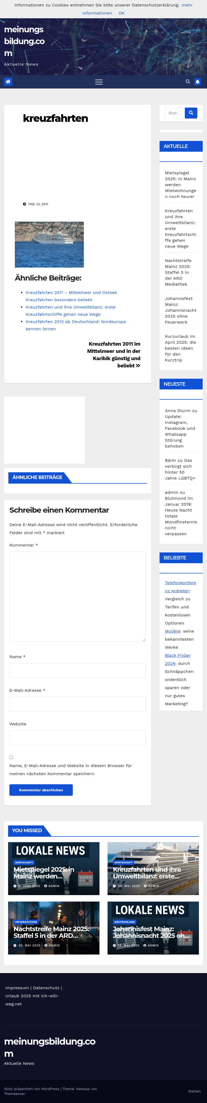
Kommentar (23, 545)
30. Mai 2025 (129, 886)
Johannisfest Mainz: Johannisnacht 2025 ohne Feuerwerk (180, 310)
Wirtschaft (24, 862)
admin (52, 886)
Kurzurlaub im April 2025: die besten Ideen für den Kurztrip (180, 348)
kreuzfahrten (55, 118)
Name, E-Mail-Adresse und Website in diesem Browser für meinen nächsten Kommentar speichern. (70, 769)
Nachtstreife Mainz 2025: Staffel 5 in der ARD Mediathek (178, 272)
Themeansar (14, 1094)
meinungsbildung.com (24, 41)
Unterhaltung (26, 921)
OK (122, 13)
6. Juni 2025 (30, 886)
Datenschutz (46, 987)
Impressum (17, 987)
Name (17, 656)
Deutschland (125, 921)
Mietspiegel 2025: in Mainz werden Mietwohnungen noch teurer (180, 184)
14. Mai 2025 (129, 945)
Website (17, 723)
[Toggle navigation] (99, 81)
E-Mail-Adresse (27, 690)
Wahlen (194, 1091)
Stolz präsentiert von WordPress (32, 1089)
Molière (172, 631)
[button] (188, 81)
